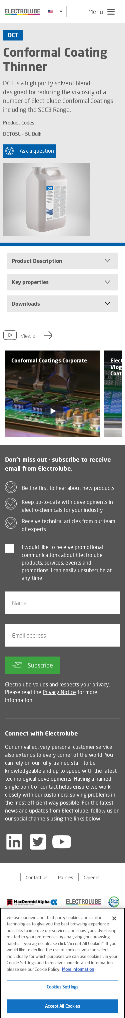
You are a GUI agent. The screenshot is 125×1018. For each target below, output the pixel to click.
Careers (92, 877)
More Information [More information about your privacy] (78, 972)
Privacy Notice (59, 692)
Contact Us (37, 877)
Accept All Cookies (62, 1009)
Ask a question (29, 151)
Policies (65, 877)
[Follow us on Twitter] (38, 841)
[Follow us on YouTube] (61, 841)
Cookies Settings (62, 989)
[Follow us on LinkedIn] (14, 841)
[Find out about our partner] (32, 902)
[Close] (114, 921)
